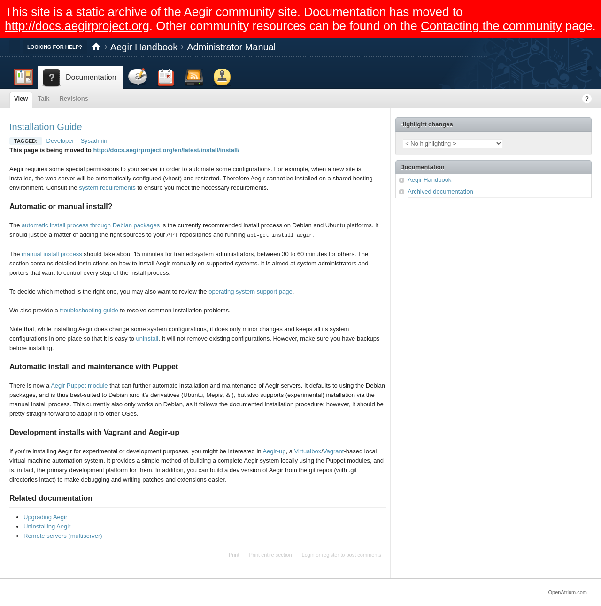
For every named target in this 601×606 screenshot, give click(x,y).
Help (587, 98)
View (21, 98)
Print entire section (270, 554)
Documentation (422, 167)
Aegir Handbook (143, 47)
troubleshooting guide (89, 309)
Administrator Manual (231, 47)
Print (234, 554)
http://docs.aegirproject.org (77, 26)
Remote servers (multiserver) (62, 535)
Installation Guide (45, 127)
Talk (43, 98)
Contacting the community (491, 26)
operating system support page (250, 291)
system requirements (107, 187)
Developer (60, 140)
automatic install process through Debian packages (91, 225)
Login (308, 554)
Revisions (73, 98)
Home (96, 47)
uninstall (147, 338)
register (330, 554)
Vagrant (333, 450)
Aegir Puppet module (79, 384)
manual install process (52, 253)
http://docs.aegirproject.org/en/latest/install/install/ (166, 150)
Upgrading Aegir (45, 516)
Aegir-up (273, 450)
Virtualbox (308, 450)
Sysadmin (93, 140)
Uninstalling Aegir (46, 525)
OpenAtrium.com (567, 592)
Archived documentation (440, 191)
